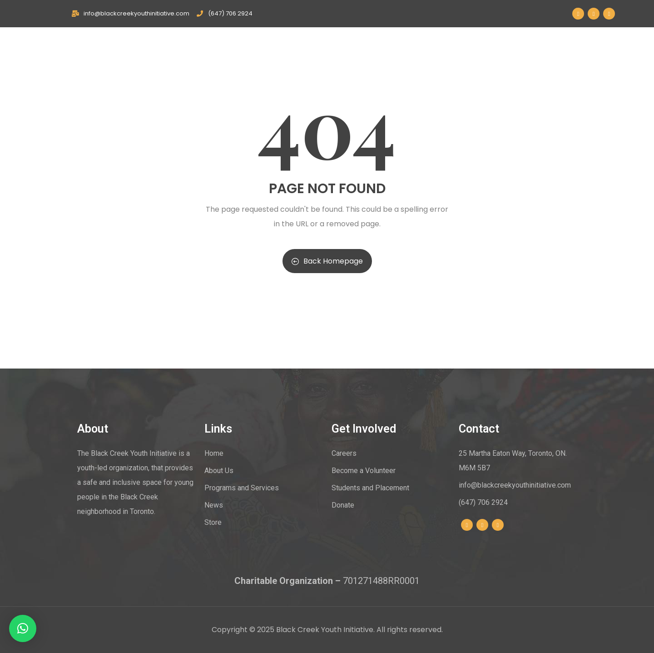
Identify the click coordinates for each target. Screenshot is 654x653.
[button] (22, 628)
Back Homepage (327, 261)
